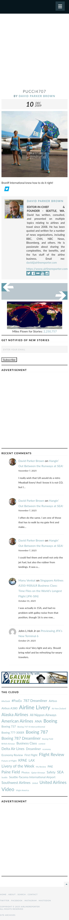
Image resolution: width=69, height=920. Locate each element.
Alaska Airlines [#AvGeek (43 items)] (14, 714)
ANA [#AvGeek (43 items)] (38, 721)
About (11, 894)
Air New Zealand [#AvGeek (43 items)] (59, 708)
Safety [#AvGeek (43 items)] (51, 772)
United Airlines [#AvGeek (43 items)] (53, 782)
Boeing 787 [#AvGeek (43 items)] (37, 732)
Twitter (4, 900)
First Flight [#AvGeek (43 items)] (30, 755)
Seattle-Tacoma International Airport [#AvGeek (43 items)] (32, 777)
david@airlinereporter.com (41, 262)
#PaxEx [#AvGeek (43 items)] (17, 701)
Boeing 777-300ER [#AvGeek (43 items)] (12, 732)
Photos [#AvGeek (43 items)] (26, 772)
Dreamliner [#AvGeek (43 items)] (33, 749)
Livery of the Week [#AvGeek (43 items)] (17, 766)
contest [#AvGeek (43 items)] (41, 743)
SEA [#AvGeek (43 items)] (60, 772)
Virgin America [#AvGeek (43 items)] (22, 790)
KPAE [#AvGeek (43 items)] (22, 760)
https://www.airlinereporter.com (47, 268)
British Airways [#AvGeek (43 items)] (8, 743)
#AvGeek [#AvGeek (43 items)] (5, 701)
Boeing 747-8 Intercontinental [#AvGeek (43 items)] (31, 727)
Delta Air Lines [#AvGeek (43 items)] (12, 748)
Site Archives (7, 915)
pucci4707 (34, 91)
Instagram (30, 900)
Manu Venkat (27, 580)
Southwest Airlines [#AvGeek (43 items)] (16, 782)
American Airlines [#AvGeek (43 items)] (17, 721)
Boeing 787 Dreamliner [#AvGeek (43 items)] (21, 738)
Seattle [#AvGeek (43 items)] (4, 777)
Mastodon (45, 900)
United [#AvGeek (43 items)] (35, 783)
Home (3, 894)
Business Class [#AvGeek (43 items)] (26, 743)
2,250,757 (50, 331)
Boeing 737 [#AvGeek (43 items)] (8, 726)
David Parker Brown (37, 96)
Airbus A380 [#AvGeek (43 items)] (9, 708)
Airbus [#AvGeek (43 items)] (53, 700)
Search (21, 894)
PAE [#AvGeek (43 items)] (50, 766)
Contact (33, 894)
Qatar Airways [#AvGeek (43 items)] (38, 772)
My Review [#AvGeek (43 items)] (41, 766)
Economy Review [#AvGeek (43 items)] (12, 755)
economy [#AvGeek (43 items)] (47, 749)
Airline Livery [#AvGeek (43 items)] (34, 707)
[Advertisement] (34, 52)
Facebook (17, 900)
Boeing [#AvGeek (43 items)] (50, 720)
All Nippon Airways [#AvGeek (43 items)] (43, 715)
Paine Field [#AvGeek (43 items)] (10, 772)
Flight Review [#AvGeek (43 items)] (51, 754)
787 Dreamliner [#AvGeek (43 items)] (35, 700)
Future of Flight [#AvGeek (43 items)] (9, 760)
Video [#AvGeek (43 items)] (7, 789)
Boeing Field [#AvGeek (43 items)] (47, 739)
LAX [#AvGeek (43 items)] (32, 760)
